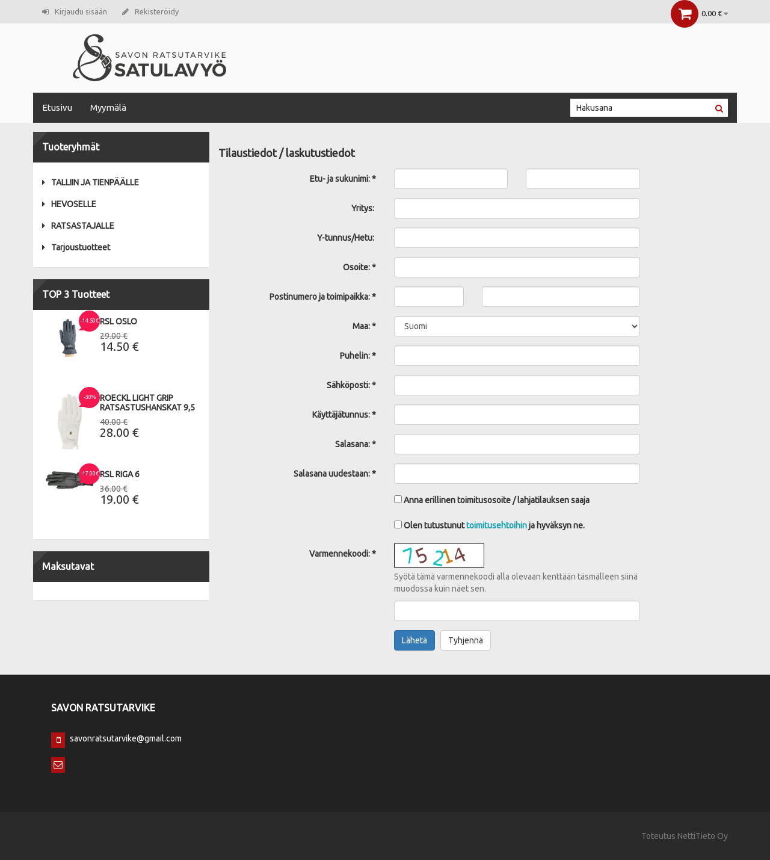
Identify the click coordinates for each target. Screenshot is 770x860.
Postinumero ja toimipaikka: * (323, 297)
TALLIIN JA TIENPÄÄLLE (90, 182)
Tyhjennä (465, 640)
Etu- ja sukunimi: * (343, 179)
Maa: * (364, 326)
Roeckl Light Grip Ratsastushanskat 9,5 (147, 402)
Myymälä (108, 107)
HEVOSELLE (69, 204)
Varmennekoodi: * (342, 553)
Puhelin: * (358, 355)
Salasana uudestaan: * (335, 473)
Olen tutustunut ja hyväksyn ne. (489, 525)
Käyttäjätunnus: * (344, 414)
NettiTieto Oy (702, 836)
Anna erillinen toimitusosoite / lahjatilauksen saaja (492, 500)
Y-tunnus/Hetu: (346, 238)
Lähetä (414, 640)
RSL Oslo (118, 321)
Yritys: (363, 208)
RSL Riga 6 (120, 474)
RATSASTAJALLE (78, 225)
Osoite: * (359, 267)
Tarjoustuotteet (76, 247)
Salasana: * (355, 444)
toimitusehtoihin (496, 525)
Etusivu (57, 107)
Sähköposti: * (351, 385)
